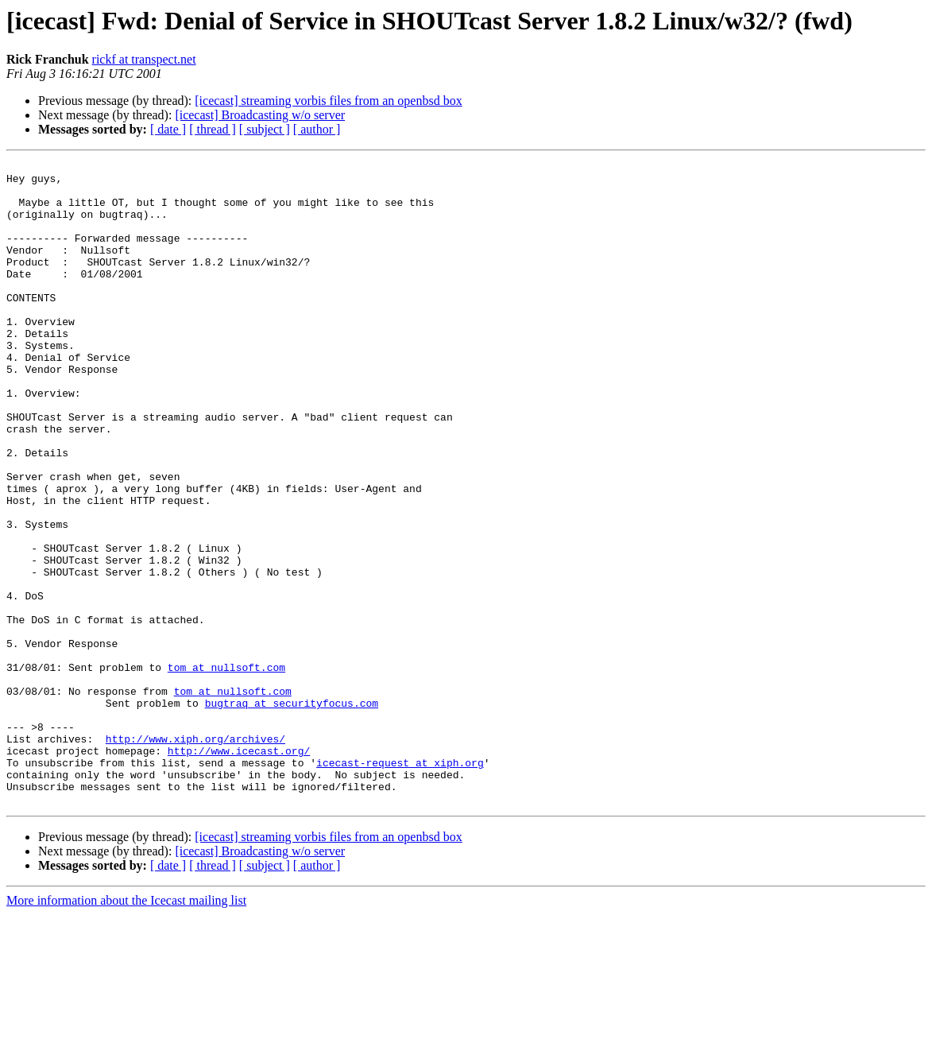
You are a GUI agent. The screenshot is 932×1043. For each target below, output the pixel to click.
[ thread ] (212, 129)
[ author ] (317, 129)
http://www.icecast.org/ (239, 870)
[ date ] (168, 129)
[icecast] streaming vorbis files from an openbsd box (328, 100)
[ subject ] (264, 129)
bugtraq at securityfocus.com (291, 812)
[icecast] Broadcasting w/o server (260, 115)
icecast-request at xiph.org (400, 884)
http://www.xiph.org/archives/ (195, 855)
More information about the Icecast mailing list (126, 1029)
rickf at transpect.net (144, 59)
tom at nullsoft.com (226, 769)
